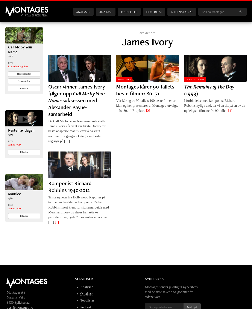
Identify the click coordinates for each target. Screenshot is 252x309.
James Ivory (14, 144)
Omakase (105, 12)
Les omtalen (24, 81)
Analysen (83, 12)
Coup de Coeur (195, 79)
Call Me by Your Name (20, 49)
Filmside (24, 88)
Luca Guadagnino (18, 66)
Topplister (129, 12)
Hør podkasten (24, 74)
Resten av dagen (21, 130)
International (182, 12)
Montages (12, 8)
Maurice (14, 193)
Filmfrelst (154, 12)
